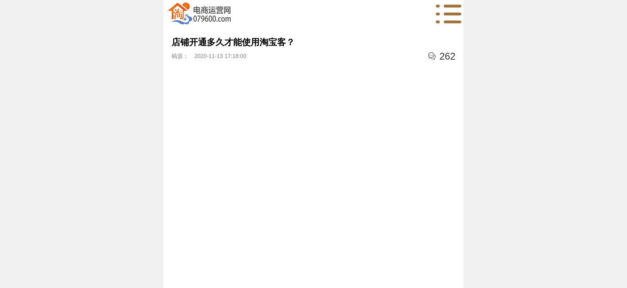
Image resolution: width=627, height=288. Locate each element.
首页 (200, 14)
